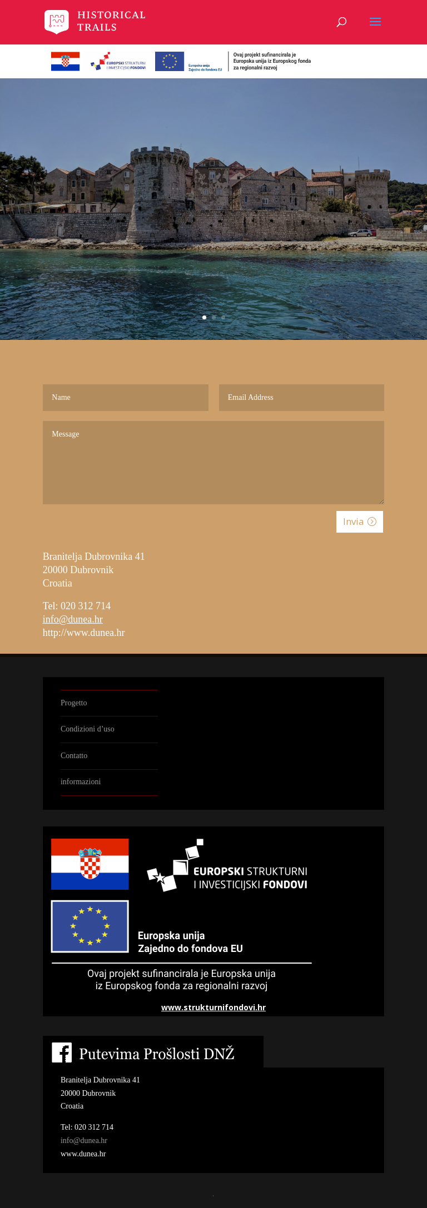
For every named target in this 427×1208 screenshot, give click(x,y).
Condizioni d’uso (88, 729)
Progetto (74, 703)
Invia (353, 521)
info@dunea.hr (73, 619)
